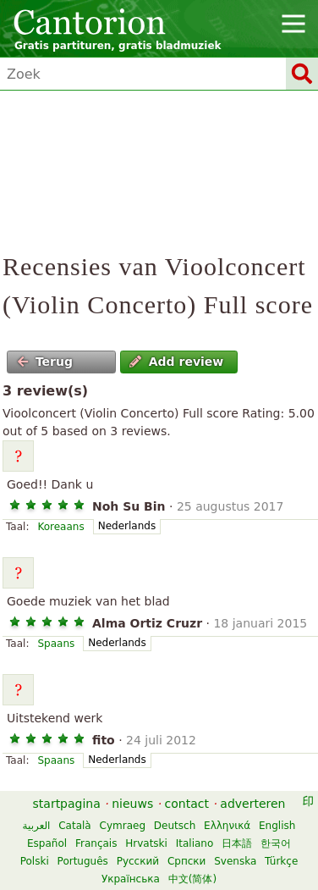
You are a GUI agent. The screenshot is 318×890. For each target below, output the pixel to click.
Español (47, 843)
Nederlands (127, 526)
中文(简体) (192, 879)
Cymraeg (122, 826)
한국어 (275, 843)
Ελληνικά (227, 826)
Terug (45, 361)
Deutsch (174, 826)
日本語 (237, 843)
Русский (138, 861)
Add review (176, 361)
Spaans (55, 644)
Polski (34, 861)
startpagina (67, 803)
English (277, 826)
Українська (130, 879)
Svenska (235, 861)
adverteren (252, 803)
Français (96, 843)
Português (83, 861)
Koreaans (60, 527)
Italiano (195, 843)
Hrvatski (146, 843)
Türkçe (281, 861)
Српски (186, 861)
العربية (37, 826)
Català (74, 826)
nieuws (132, 803)
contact (187, 803)
